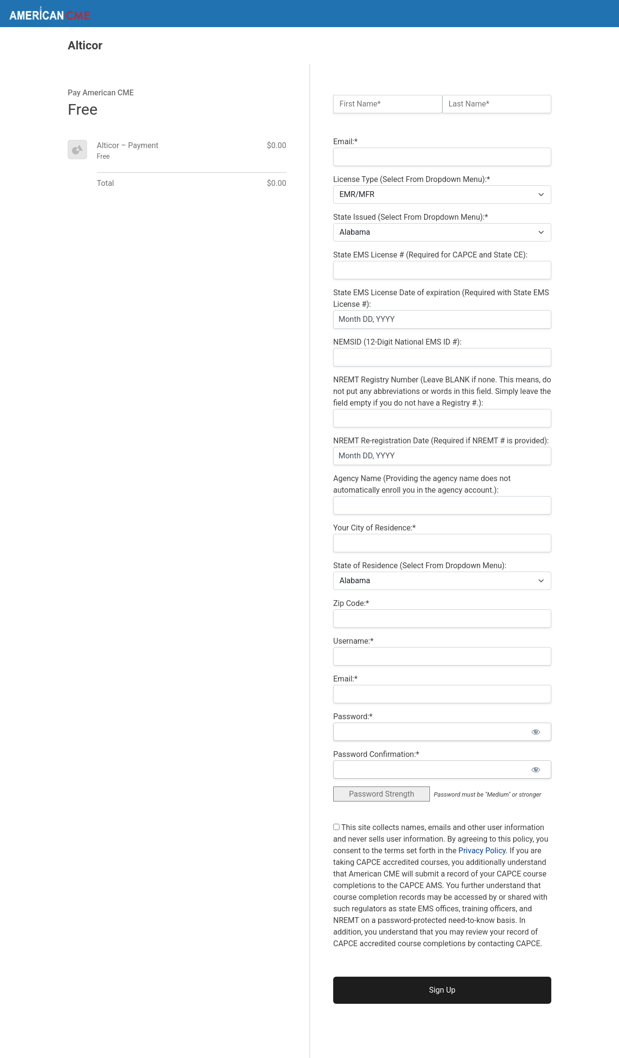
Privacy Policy (482, 850)
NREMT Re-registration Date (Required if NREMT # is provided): (441, 440)
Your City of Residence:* (374, 527)
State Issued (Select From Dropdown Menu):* (410, 217)
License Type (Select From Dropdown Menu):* (411, 179)
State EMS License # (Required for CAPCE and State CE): (430, 254)
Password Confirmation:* (376, 754)
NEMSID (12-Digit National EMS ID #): (397, 342)
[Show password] (535, 732)
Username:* (353, 641)
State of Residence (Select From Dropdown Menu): (419, 565)
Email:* (345, 141)
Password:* (352, 716)
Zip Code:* (351, 603)
